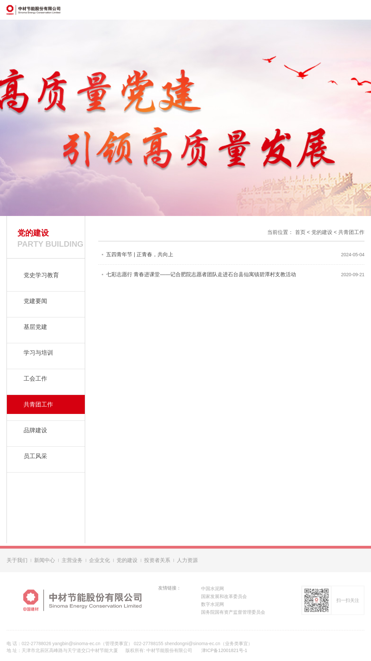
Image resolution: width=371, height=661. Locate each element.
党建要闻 (35, 301)
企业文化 (99, 561)
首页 (300, 232)
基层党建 (35, 327)
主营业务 (72, 561)
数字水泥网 (212, 605)
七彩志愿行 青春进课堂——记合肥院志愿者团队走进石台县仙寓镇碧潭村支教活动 (201, 274)
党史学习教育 (41, 275)
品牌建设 (35, 430)
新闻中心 (44, 561)
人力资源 (187, 561)
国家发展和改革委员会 (224, 597)
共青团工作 (351, 232)
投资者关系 (157, 561)
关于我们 (17, 561)
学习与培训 (38, 352)
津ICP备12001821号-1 (224, 651)
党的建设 (321, 232)
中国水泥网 (212, 589)
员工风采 (35, 456)
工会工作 (35, 378)
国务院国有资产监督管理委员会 (233, 613)
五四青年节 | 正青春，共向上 (139, 254)
